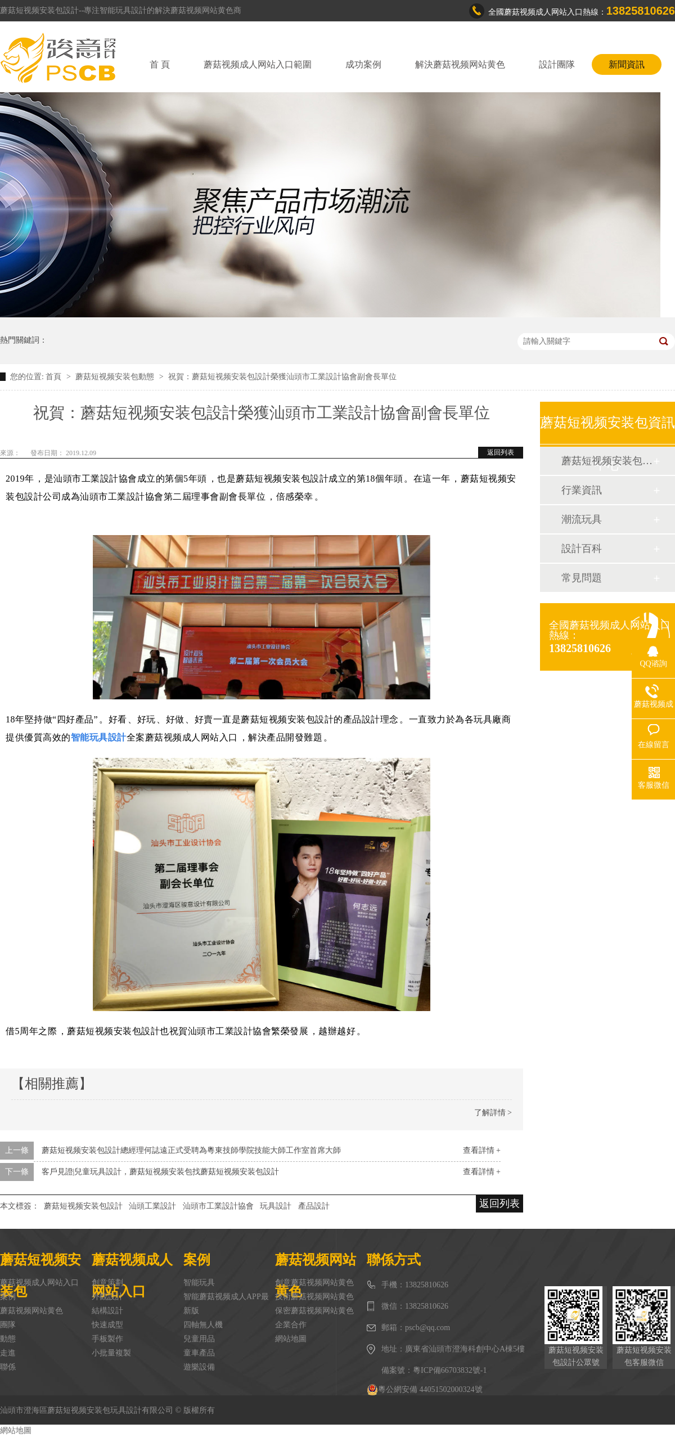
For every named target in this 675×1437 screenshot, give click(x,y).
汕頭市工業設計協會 (218, 1206)
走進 (8, 1353)
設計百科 (581, 548)
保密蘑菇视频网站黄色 (314, 1310)
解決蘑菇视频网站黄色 (460, 64)
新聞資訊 (627, 64)
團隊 (8, 1325)
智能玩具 (199, 1282)
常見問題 (581, 577)
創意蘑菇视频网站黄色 (314, 1282)
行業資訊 (581, 490)
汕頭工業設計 (152, 1206)
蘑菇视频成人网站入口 (39, 1282)
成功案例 (363, 64)
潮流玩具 (581, 519)
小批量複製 (111, 1353)
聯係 (8, 1367)
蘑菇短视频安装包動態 (115, 376)
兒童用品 (199, 1339)
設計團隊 (557, 64)
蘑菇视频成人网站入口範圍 (258, 64)
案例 (8, 1296)
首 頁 (160, 64)
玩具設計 (275, 1206)
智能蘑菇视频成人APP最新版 (226, 1303)
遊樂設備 (199, 1367)
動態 (8, 1339)
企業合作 (291, 1325)
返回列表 (500, 452)
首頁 (55, 376)
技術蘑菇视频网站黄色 (314, 1296)
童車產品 (199, 1353)
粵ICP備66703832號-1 (450, 1370)
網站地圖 (291, 1339)
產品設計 (314, 1206)
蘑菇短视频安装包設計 (83, 1206)
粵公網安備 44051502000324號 (425, 1389)
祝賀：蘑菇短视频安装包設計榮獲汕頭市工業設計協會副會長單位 (282, 376)
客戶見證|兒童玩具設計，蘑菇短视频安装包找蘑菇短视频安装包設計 (161, 1171)
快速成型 (107, 1325)
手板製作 (107, 1339)
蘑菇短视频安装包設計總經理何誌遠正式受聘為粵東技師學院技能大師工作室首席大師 (191, 1150)
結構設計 (107, 1310)
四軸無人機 (203, 1325)
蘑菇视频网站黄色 (31, 1310)
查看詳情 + (482, 1150)
